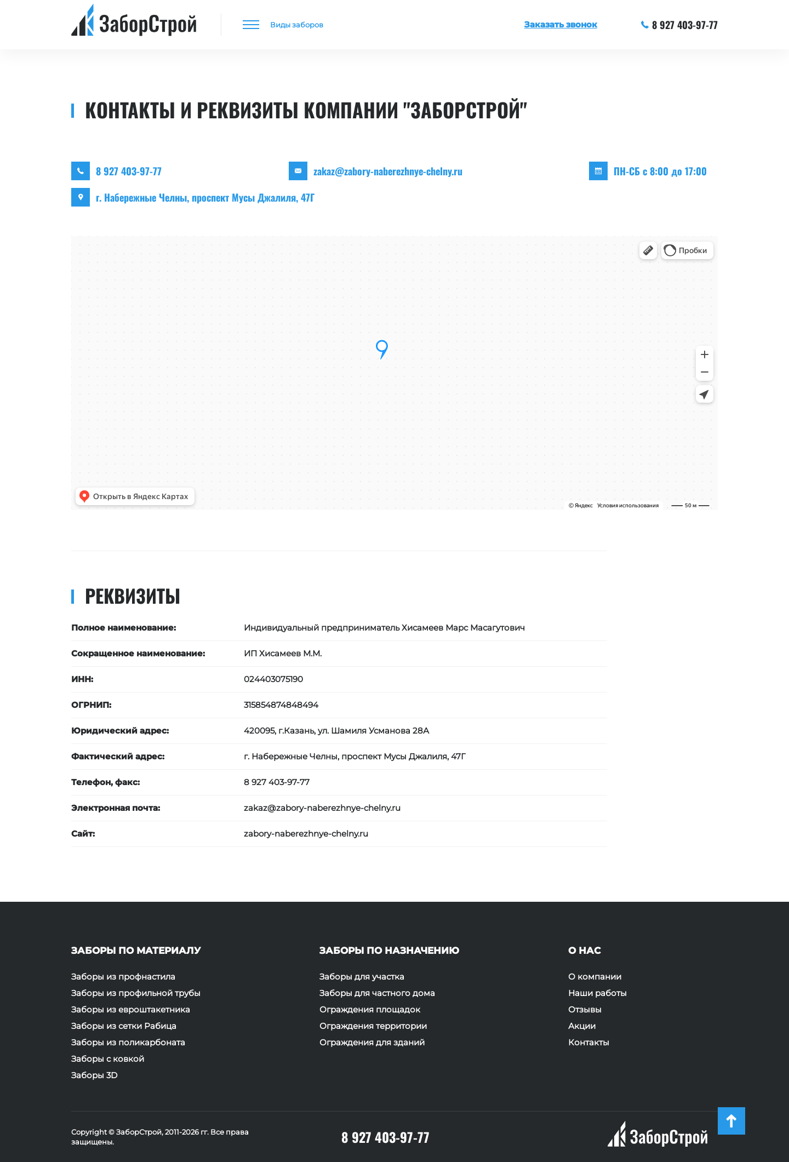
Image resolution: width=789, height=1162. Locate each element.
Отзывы (585, 1010)
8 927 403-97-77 (680, 25)
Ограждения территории (373, 1026)
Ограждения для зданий (372, 1042)
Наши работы (597, 993)
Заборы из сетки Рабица (123, 1026)
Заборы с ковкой (107, 1059)
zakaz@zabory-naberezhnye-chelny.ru (387, 171)
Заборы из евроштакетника (130, 1010)
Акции (582, 1026)
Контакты (588, 1042)
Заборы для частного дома (377, 993)
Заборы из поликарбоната (128, 1042)
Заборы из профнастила (123, 977)
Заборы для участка (361, 977)
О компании (594, 977)
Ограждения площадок (369, 1010)
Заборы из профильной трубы (136, 993)
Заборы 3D (94, 1075)
